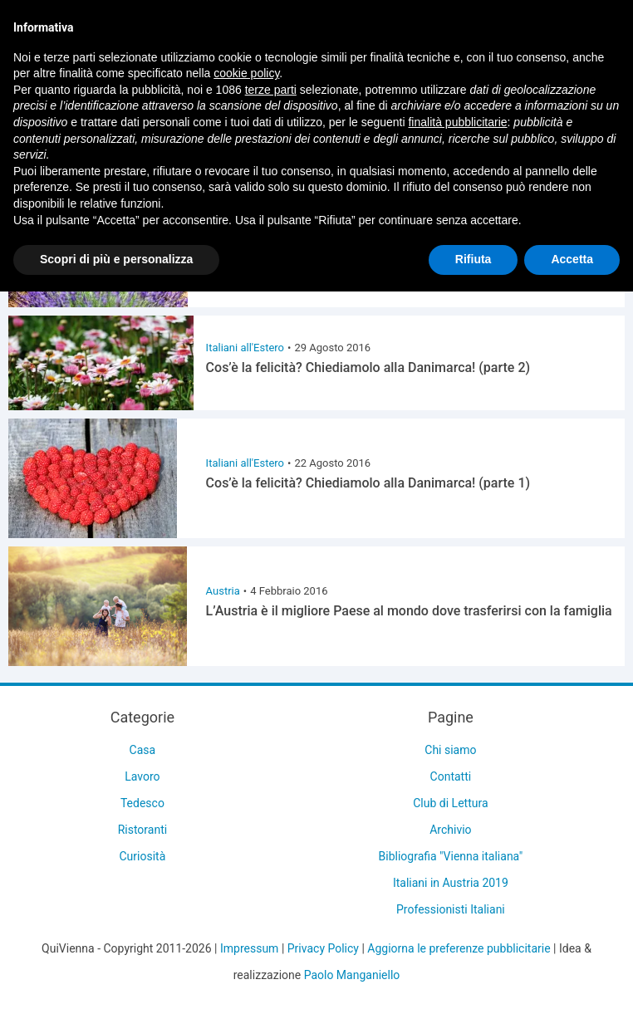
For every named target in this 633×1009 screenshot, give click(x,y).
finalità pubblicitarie (457, 122)
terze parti (271, 89)
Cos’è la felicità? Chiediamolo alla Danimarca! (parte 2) (368, 367)
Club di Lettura (450, 803)
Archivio (450, 829)
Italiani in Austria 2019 (450, 882)
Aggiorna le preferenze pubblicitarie (458, 948)
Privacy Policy (323, 948)
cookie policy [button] (246, 73)
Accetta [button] (572, 259)
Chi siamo (450, 750)
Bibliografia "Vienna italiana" (451, 856)
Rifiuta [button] (473, 259)
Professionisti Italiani (450, 909)
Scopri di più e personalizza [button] (116, 259)
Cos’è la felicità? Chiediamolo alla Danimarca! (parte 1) (368, 483)
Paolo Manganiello (352, 975)
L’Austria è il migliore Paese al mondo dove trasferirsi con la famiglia (409, 611)
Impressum (249, 948)
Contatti (451, 776)
